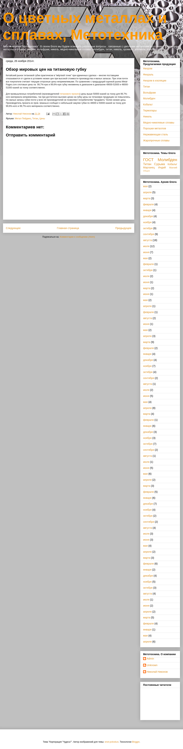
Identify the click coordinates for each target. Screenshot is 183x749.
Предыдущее (123, 228)
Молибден (149, 98)
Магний (173, 167)
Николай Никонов (157, 671)
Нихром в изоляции (154, 80)
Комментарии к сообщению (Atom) (77, 237)
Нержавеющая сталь (155, 134)
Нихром (147, 68)
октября (147, 228)
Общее (146, 171)
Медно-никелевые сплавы (158, 122)
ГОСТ (148, 159)
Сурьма (159, 164)
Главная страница (68, 228)
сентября (148, 234)
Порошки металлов (154, 128)
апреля (147, 192)
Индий (162, 167)
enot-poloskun (111, 742)
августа (147, 240)
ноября (147, 222)
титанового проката (70, 94)
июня (146, 252)
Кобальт (148, 104)
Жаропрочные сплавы (156, 140)
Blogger (136, 742)
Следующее (13, 228)
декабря (148, 216)
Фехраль (148, 74)
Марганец (149, 167)
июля (146, 246)
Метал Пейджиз (23, 118)
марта (146, 198)
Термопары (150, 110)
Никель (147, 116)
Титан (35, 118)
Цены (42, 118)
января (147, 210)
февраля (148, 204)
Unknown (152, 665)
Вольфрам (149, 92)
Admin (150, 658)
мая (145, 186)
